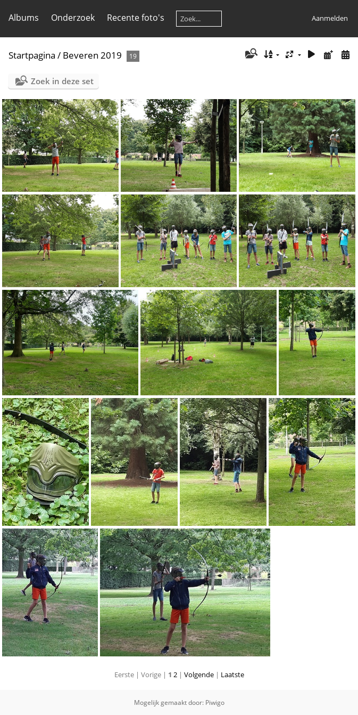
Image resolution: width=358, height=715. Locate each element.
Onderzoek (73, 17)
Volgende (199, 674)
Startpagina (32, 55)
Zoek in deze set (62, 81)
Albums (24, 17)
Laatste (232, 674)
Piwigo (214, 702)
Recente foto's (135, 17)
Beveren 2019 (92, 55)
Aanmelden (330, 18)
